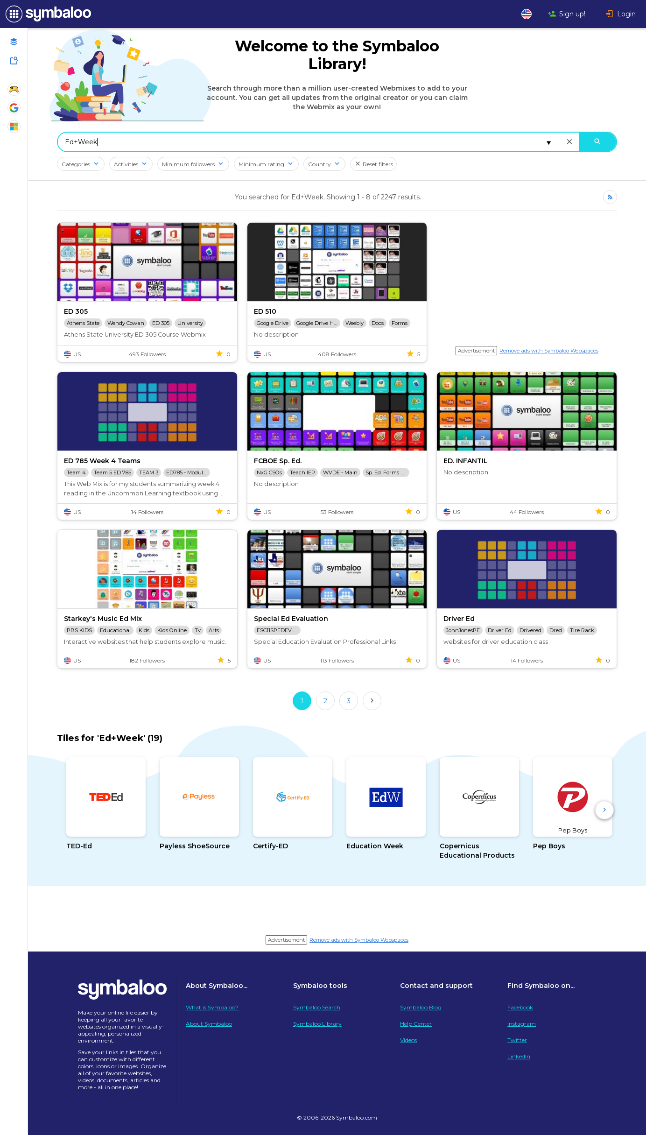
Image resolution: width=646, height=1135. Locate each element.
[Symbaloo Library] (14, 60)
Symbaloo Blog (421, 1007)
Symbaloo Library (317, 1023)
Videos (408, 1039)
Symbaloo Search (316, 1007)
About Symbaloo (209, 1023)
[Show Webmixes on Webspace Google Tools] (14, 108)
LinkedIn (518, 1056)
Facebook (520, 1007)
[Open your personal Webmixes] (14, 42)
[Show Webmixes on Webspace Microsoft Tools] (14, 126)
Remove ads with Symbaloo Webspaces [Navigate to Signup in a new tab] (548, 350)
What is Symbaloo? (212, 1007)
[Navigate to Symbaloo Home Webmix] (46, 14)
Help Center (416, 1023)
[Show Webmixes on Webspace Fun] (14, 89)
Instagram (521, 1023)
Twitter (517, 1039)
